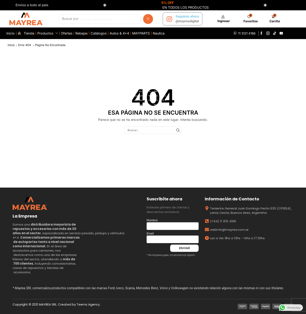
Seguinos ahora (187, 16)
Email (173, 237)
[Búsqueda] (148, 19)
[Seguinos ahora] (169, 19)
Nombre (173, 224)
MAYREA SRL (48, 304)
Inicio (11, 45)
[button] (223, 19)
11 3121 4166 (246, 33)
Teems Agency (88, 304)
